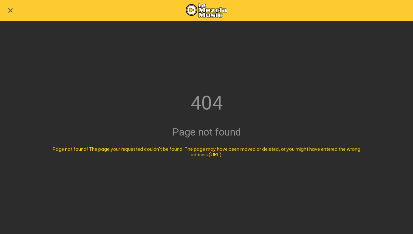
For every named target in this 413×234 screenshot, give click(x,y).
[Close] (10, 10)
